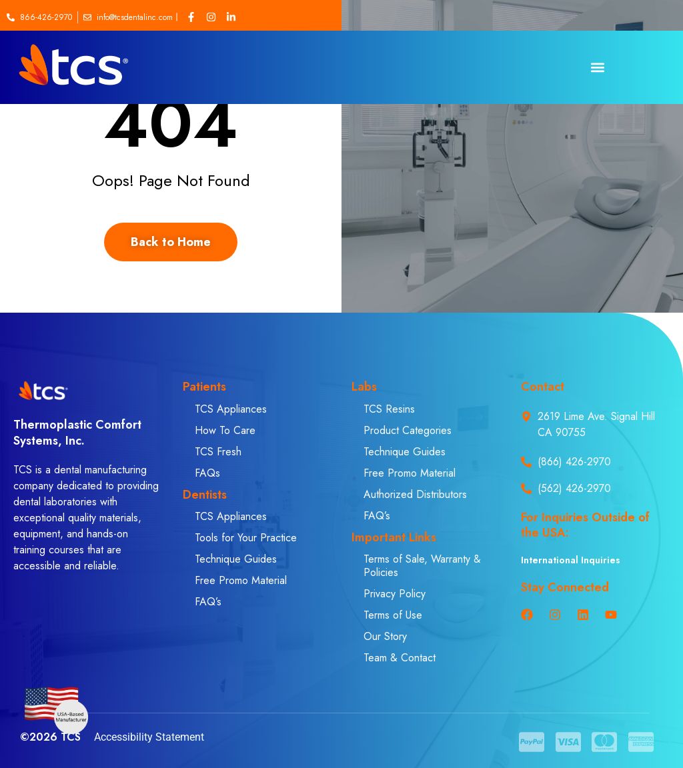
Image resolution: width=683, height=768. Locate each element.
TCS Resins (389, 409)
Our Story (385, 636)
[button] (597, 68)
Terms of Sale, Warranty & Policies (422, 565)
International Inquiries (570, 560)
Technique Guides (236, 559)
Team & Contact (400, 657)
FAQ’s (208, 601)
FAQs (207, 473)
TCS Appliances (231, 409)
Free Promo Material (241, 580)
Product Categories (408, 430)
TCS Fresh (218, 451)
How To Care (225, 430)
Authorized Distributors (415, 494)
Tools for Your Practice (246, 537)
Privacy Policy (395, 593)
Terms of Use (393, 615)
